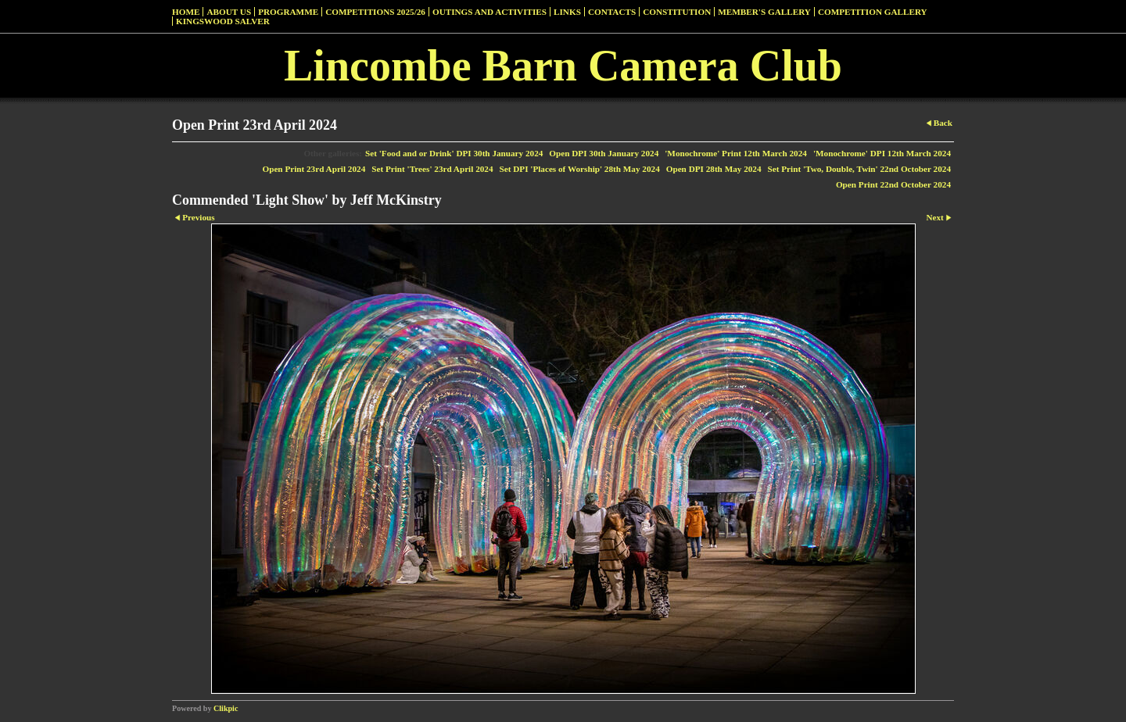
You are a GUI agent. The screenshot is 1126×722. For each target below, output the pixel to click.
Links (567, 11)
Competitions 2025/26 (375, 11)
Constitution (677, 11)
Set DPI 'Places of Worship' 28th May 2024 (580, 168)
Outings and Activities (489, 11)
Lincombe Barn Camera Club (563, 65)
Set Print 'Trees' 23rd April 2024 (432, 168)
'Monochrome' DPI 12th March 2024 (882, 153)
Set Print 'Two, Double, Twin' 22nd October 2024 (859, 168)
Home (185, 11)
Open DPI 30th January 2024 (603, 153)
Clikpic (225, 708)
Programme (288, 11)
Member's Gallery (764, 11)
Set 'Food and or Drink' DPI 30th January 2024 (454, 153)
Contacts (612, 11)
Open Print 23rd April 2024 (313, 168)
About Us (228, 11)
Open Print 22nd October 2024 (893, 184)
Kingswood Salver (223, 21)
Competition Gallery (872, 11)
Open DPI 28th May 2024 (714, 168)
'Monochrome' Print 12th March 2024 (736, 153)
